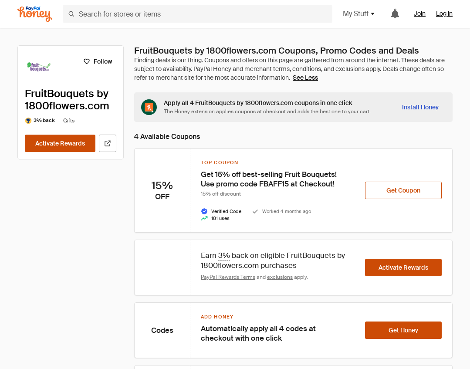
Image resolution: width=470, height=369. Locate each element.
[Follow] (97, 61)
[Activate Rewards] (60, 143)
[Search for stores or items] (197, 14)
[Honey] (34, 14)
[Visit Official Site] (107, 143)
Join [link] (420, 13)
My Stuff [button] (359, 13)
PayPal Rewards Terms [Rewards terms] (228, 277)
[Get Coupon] (403, 190)
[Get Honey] (403, 330)
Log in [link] (444, 13)
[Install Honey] (420, 107)
